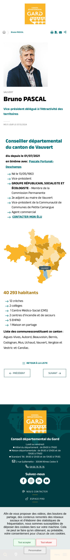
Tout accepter (24, 542)
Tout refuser (46, 542)
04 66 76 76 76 (37, 467)
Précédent (17, 373)
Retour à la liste (35, 363)
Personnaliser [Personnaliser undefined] (34, 550)
